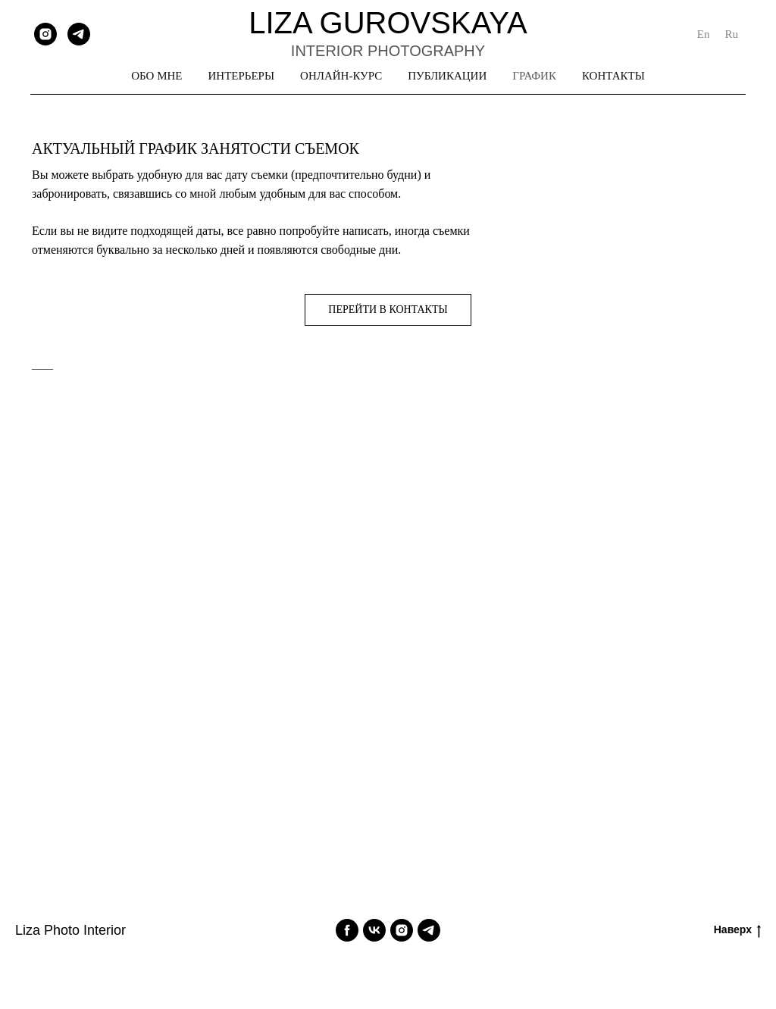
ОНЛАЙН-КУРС (341, 76)
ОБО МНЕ (156, 76)
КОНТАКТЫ (613, 76)
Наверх (737, 930)
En (703, 34)
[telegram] (78, 34)
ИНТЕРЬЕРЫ (241, 76)
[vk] (374, 930)
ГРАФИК (534, 76)
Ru (731, 34)
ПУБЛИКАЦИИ (447, 76)
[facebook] (347, 930)
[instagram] (45, 34)
